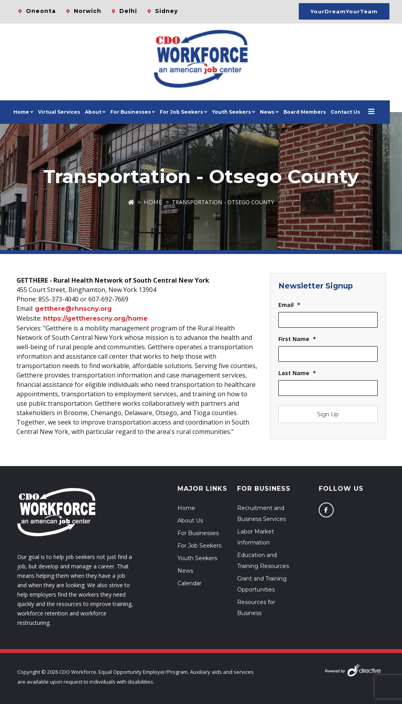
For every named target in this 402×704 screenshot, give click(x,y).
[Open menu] (378, 112)
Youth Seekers (197, 558)
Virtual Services (65, 112)
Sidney (166, 11)
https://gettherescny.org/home (95, 318)
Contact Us (351, 112)
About (99, 112)
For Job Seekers (199, 545)
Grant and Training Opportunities (262, 584)
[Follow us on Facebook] (326, 510)
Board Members (311, 112)
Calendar (189, 583)
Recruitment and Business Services (261, 513)
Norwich (87, 11)
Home (27, 112)
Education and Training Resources (263, 561)
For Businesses (137, 112)
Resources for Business (256, 608)
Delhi (128, 11)
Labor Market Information (255, 537)
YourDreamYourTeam (344, 11)
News (273, 112)
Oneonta (41, 11)
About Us (190, 520)
